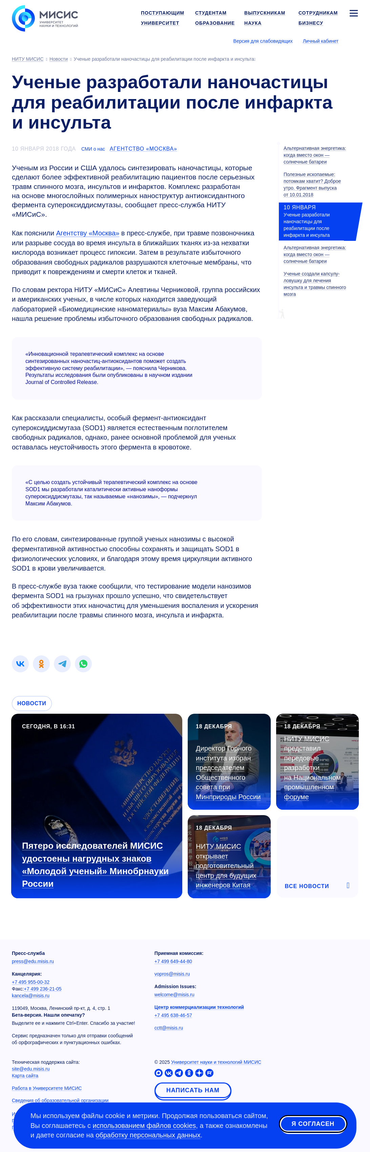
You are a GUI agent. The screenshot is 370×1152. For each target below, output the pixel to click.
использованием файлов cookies (144, 1125)
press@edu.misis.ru (33, 961)
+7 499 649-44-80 (173, 961)
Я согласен (313, 1124)
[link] (20, 663)
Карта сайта (25, 1075)
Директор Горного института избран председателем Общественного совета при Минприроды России (228, 773)
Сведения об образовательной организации (60, 1100)
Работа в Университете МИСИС (47, 1088)
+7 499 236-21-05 (43, 989)
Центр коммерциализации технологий (199, 1007)
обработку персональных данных (148, 1135)
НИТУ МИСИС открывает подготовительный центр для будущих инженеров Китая (226, 866)
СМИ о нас (93, 149)
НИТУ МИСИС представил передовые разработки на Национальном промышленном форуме (312, 768)
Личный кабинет (320, 41)
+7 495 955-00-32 (30, 982)
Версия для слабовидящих (263, 41)
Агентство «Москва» (143, 149)
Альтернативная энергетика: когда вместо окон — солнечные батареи (315, 155)
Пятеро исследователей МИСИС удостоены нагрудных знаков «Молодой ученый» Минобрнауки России (95, 864)
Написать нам (193, 1090)
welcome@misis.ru (174, 994)
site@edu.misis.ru (30, 1069)
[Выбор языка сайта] (353, 40)
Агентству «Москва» (87, 233)
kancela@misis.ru (30, 995)
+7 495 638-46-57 (173, 1015)
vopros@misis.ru (172, 974)
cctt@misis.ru (169, 1028)
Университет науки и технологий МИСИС (216, 1062)
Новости (31, 703)
